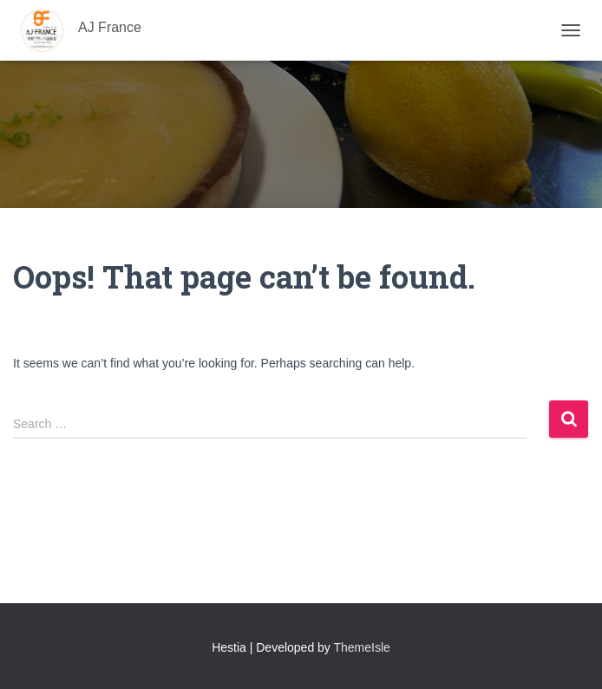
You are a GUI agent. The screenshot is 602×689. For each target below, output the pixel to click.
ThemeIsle (362, 647)
